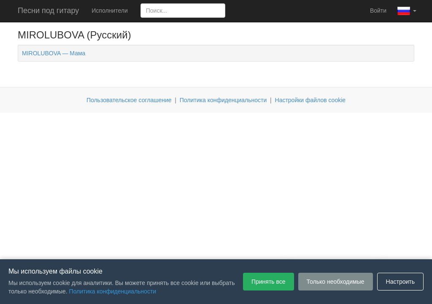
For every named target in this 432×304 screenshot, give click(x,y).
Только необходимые (335, 281)
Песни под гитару (48, 10)
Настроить (400, 281)
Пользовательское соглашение (129, 100)
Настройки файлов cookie (310, 100)
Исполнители (109, 10)
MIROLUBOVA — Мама (53, 53)
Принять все (268, 281)
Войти (378, 10)
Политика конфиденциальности (223, 100)
